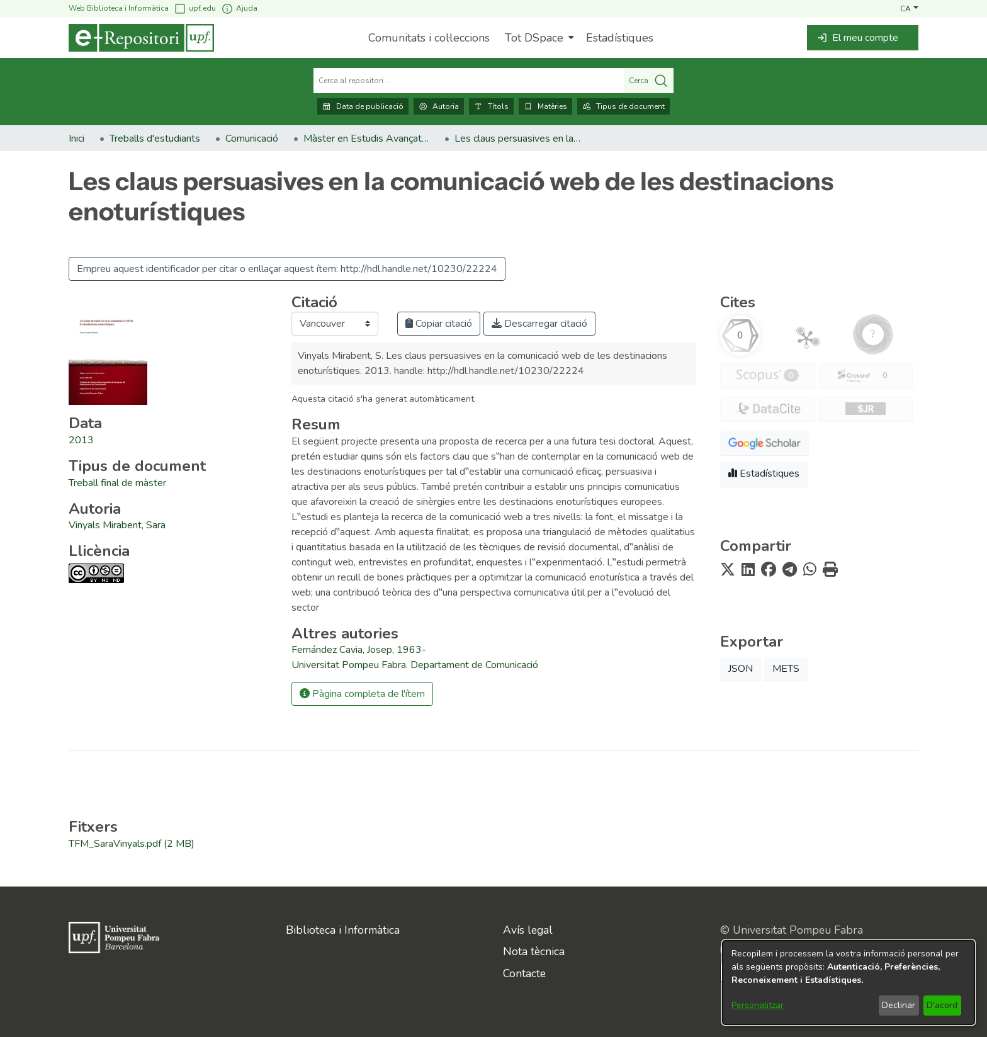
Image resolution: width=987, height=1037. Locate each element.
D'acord (942, 1005)
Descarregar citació (539, 324)
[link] (117, 483)
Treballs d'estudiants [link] (155, 138)
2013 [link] (81, 440)
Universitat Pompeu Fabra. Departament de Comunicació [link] (414, 665)
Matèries (545, 106)
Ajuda (239, 8)
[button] (909, 8)
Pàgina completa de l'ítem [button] (362, 694)
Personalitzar (757, 1005)
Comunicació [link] (251, 138)
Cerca (648, 80)
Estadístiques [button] (763, 473)
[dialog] (848, 982)
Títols (491, 106)
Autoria (439, 106)
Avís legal (528, 930)
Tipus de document (623, 106)
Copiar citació (438, 324)
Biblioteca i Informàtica (343, 930)
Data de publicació (362, 106)
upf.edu (195, 8)
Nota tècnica (534, 951)
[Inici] (141, 38)
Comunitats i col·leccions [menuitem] (429, 37)
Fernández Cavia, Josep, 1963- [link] (358, 650)
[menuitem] (537, 38)
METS (785, 669)
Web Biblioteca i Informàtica (119, 8)
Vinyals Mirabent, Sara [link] (117, 525)
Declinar (898, 1005)
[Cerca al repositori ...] (468, 80)
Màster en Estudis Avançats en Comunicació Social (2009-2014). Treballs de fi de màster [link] (366, 138)
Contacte (524, 973)
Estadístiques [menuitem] (619, 37)
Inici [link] (76, 138)
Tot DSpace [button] (534, 37)
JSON (740, 669)
